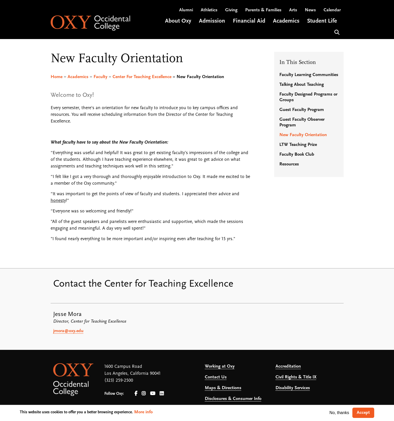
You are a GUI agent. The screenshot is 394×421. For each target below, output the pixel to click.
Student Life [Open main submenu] (322, 21)
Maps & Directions (223, 388)
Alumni (186, 10)
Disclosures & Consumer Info (233, 398)
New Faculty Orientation (303, 135)
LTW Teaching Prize (298, 144)
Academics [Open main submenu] (286, 21)
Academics (78, 76)
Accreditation (288, 366)
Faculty (100, 76)
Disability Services (293, 388)
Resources (289, 164)
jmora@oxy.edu (68, 331)
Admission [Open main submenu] (212, 21)
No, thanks (339, 412)
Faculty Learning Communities (308, 74)
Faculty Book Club (296, 154)
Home (56, 76)
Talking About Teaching (301, 84)
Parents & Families (263, 10)
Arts (293, 10)
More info (143, 412)
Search (336, 31)
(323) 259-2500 (118, 380)
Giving (231, 10)
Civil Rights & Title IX (296, 377)
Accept (363, 412)
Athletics (209, 10)
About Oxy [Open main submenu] (178, 21)
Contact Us (216, 377)
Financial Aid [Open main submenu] (249, 21)
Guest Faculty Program (301, 109)
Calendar (332, 10)
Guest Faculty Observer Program (302, 122)
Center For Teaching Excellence (142, 76)
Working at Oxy (220, 366)
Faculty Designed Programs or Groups (308, 97)
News (310, 10)
